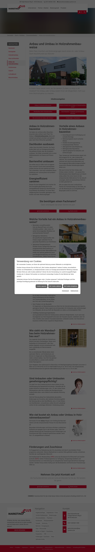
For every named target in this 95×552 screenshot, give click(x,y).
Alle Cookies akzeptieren (70, 76)
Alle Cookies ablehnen (55, 76)
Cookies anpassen (41, 76)
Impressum (65, 81)
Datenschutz (74, 81)
